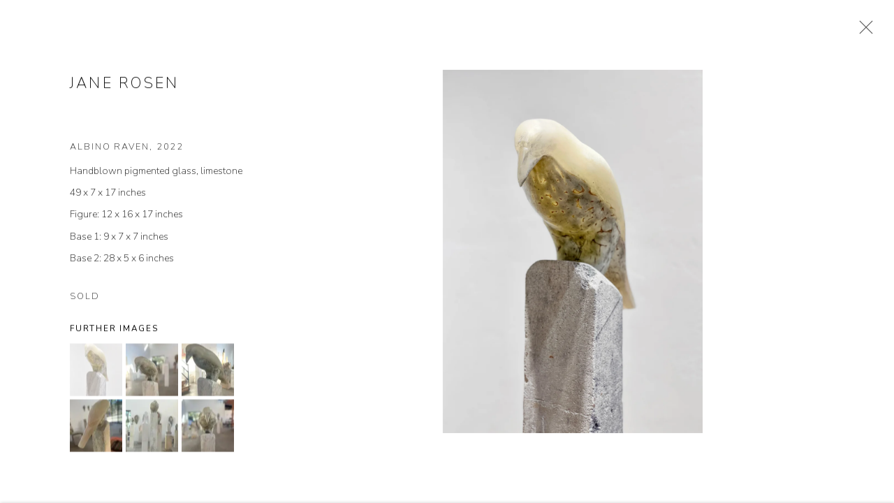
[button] (96, 371)
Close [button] (862, 31)
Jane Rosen (124, 85)
